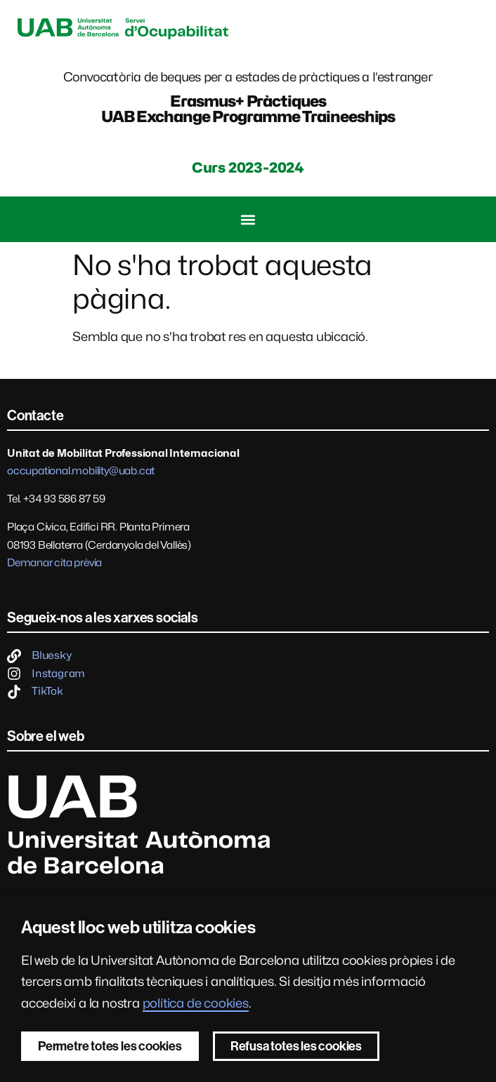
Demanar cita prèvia (54, 562)
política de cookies (196, 1003)
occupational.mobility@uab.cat (81, 471)
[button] (248, 219)
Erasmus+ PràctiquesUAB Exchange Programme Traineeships (248, 109)
